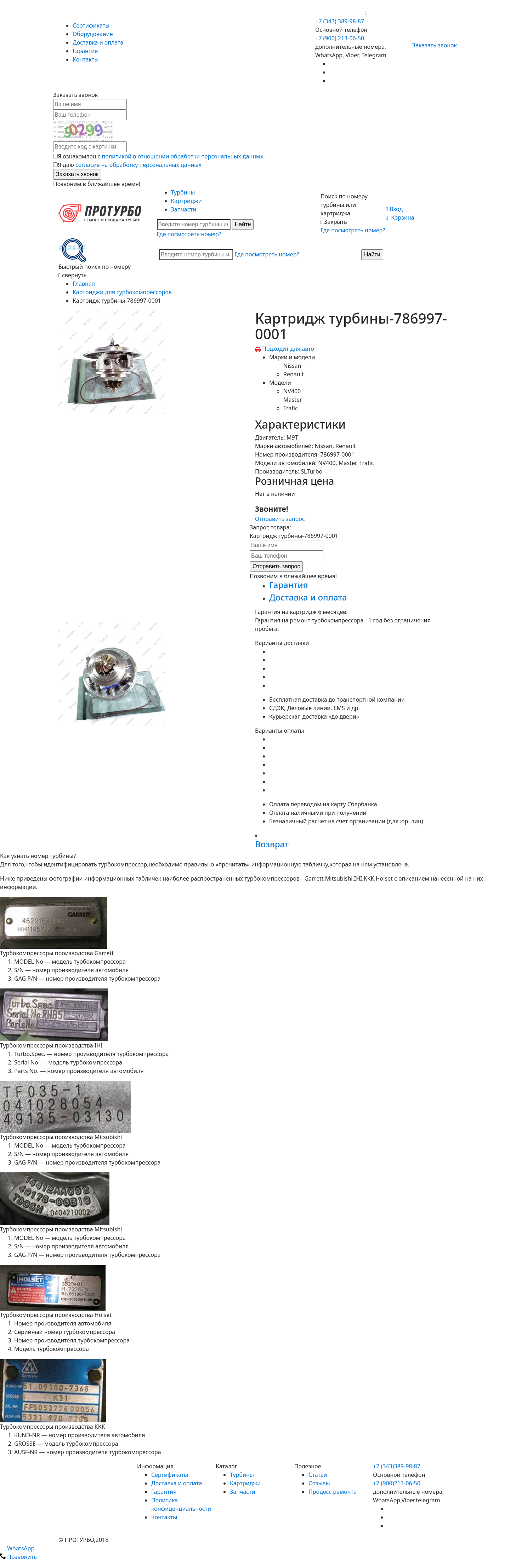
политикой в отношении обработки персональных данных (183, 156)
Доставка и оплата (98, 42)
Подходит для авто (288, 349)
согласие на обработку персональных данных (138, 165)
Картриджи (186, 201)
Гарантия (85, 51)
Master (292, 400)
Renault (293, 374)
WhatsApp (17, 1548)
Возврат (272, 844)
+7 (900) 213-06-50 (340, 13)
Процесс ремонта (332, 1492)
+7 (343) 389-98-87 (339, 21)
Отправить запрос (280, 519)
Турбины (183, 192)
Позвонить (18, 1557)
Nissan (292, 366)
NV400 (292, 391)
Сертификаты (91, 25)
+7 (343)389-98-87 (396, 1466)
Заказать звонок (431, 45)
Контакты (85, 59)
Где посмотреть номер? (189, 234)
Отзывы (319, 1483)
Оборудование (93, 34)
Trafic (290, 408)
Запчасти (183, 209)
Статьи (317, 1475)
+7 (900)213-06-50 (396, 1483)
